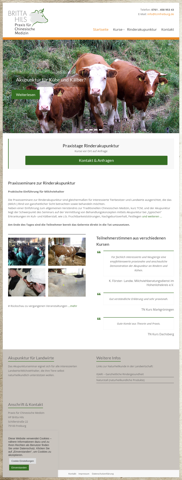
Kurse (117, 30)
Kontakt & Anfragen (96, 160)
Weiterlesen (25, 94)
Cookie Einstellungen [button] (22, 461)
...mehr (72, 306)
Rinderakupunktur (142, 30)
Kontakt (167, 30)
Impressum (83, 473)
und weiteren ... (152, 216)
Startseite (100, 30)
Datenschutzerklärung (103, 473)
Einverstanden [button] (19, 467)
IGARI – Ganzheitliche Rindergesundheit (120, 374)
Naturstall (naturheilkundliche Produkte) (120, 380)
